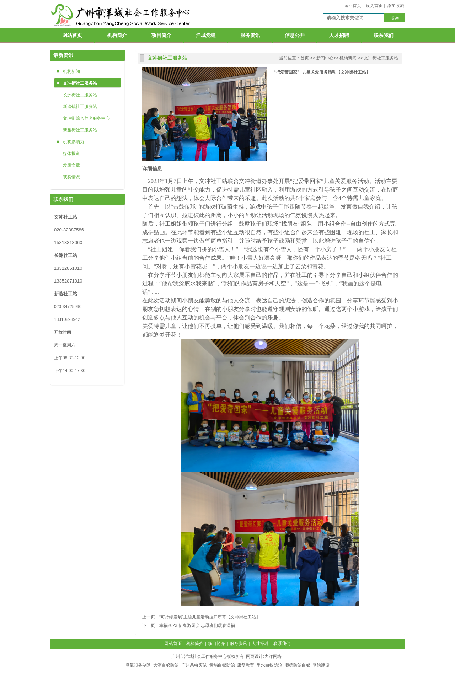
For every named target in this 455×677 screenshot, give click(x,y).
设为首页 (374, 5)
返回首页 (352, 5)
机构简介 (117, 35)
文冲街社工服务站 (80, 83)
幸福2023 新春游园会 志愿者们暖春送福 (197, 625)
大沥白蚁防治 (166, 665)
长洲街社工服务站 (80, 94)
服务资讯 (250, 35)
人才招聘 (339, 35)
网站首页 (72, 35)
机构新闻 (71, 71)
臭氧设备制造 (138, 665)
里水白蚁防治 (269, 665)
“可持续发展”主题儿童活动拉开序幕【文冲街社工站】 (209, 616)
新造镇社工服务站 (80, 106)
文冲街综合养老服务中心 (86, 118)
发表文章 (71, 165)
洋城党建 (206, 35)
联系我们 (384, 35)
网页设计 (254, 656)
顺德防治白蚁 (297, 665)
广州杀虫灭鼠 (194, 665)
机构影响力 (73, 141)
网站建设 (321, 665)
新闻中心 (324, 57)
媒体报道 (71, 153)
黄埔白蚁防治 (222, 665)
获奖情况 (71, 176)
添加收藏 (395, 5)
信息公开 (295, 35)
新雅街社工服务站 (80, 130)
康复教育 (245, 665)
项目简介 (161, 35)
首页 (304, 57)
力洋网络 (273, 656)
